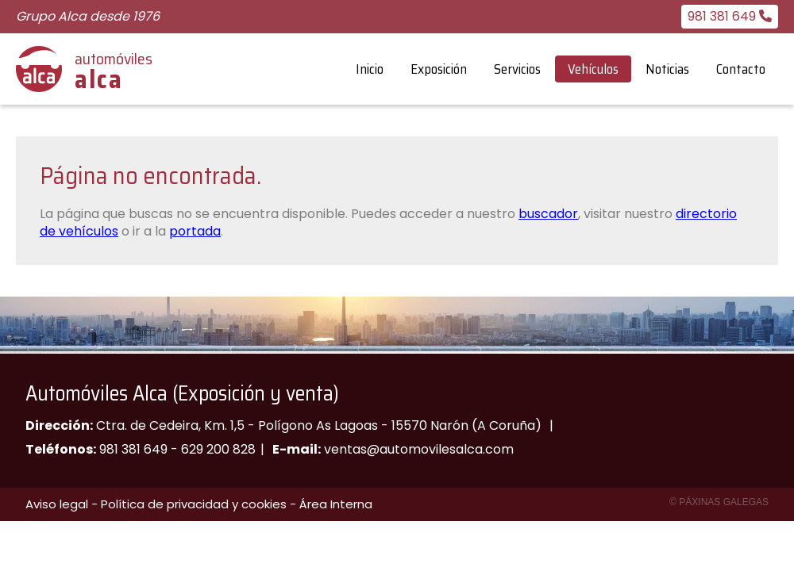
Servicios (517, 69)
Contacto (740, 69)
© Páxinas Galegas (719, 502)
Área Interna (335, 504)
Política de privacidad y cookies (194, 504)
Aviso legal (56, 504)
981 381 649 (133, 449)
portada (195, 231)
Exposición (438, 69)
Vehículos (593, 69)
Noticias (667, 69)
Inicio (370, 69)
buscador (548, 214)
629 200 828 (218, 449)
